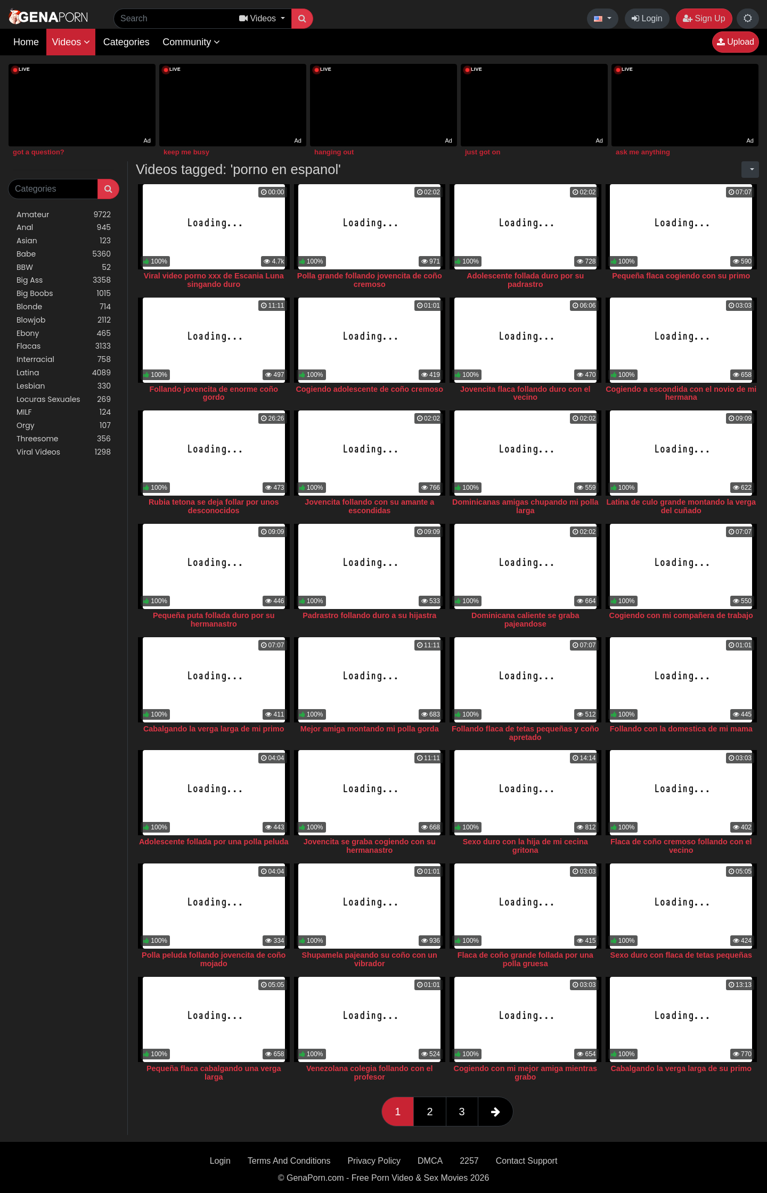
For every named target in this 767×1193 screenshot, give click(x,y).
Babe (64, 254)
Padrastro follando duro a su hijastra (369, 615)
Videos (71, 42)
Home (26, 42)
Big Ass (64, 280)
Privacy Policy (374, 1160)
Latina (64, 373)
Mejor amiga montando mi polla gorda (369, 729)
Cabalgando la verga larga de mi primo (213, 729)
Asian (64, 240)
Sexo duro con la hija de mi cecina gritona (525, 845)
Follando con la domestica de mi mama (681, 729)
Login (647, 18)
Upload (735, 41)
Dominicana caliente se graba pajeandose (525, 619)
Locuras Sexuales (64, 399)
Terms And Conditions (289, 1160)
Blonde (64, 306)
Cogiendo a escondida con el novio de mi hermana (681, 393)
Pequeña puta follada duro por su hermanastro (214, 619)
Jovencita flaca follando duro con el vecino (525, 393)
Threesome (64, 439)
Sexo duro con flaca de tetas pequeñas (681, 955)
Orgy (64, 425)
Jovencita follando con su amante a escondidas (369, 506)
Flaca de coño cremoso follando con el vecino (681, 845)
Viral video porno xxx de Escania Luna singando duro (214, 280)
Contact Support (527, 1160)
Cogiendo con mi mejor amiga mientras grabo (525, 1072)
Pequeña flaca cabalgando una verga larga (213, 1072)
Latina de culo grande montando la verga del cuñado (681, 506)
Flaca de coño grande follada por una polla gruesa (525, 959)
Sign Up (704, 18)
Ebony (64, 333)
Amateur (64, 214)
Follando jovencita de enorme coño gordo (214, 393)
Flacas (64, 346)
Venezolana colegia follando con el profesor (369, 1072)
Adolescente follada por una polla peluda (214, 841)
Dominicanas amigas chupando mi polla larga (525, 506)
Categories (126, 42)
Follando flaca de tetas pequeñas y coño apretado (525, 733)
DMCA (430, 1160)
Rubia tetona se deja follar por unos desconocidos (214, 506)
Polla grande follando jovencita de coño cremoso (369, 280)
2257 (469, 1160)
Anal (64, 227)
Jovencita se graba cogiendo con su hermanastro (370, 845)
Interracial (64, 359)
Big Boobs (64, 293)
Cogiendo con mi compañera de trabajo (681, 615)
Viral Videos (64, 452)
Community (191, 42)
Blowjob (64, 320)
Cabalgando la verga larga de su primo (681, 1068)
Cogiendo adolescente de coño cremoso (369, 389)
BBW (64, 267)
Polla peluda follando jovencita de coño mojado (213, 959)
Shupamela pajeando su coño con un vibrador (369, 959)
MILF (64, 412)
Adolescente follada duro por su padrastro (525, 280)
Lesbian (64, 386)
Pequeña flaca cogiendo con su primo (681, 275)
